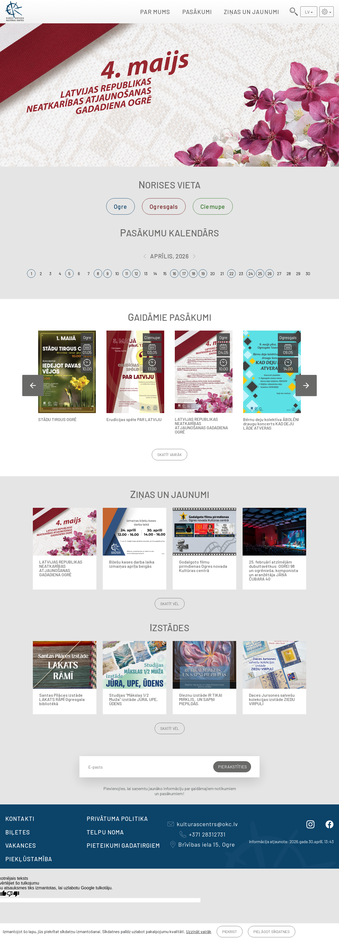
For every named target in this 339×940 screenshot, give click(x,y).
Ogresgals (164, 206)
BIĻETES (17, 832)
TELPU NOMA (105, 832)
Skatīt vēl (169, 603)
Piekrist (229, 931)
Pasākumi (197, 11)
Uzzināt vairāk (198, 931)
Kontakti (19, 818)
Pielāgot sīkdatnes (271, 931)
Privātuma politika (117, 818)
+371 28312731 (203, 834)
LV (307, 11)
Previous (32, 385)
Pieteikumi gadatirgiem (123, 845)
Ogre (120, 206)
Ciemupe (212, 206)
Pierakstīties (232, 766)
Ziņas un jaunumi (251, 11)
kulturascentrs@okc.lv (202, 823)
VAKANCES (20, 845)
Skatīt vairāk (169, 454)
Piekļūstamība (28, 858)
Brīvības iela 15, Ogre (202, 844)
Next (306, 385)
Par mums (155, 11)
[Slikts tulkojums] (13, 894)
